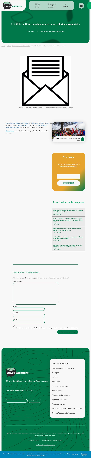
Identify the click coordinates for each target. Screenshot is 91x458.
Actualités (56, 384)
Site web (15, 321)
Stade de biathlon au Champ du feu (52, 31)
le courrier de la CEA (25, 126)
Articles (9, 46)
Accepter (75, 454)
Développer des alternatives (52, 5)
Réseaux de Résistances (61, 397)
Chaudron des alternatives (40, 124)
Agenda (55, 379)
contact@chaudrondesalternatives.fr (21, 393)
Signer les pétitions (59, 402)
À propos (65, 5)
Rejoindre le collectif (60, 388)
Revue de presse (58, 406)
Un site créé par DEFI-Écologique (45, 447)
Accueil (3, 46)
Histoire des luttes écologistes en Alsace (67, 411)
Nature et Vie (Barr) (22, 124)
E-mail (15, 314)
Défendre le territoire (38, 5)
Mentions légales (34, 442)
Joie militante (57, 393)
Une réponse (10, 132)
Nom (15, 308)
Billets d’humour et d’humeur (63, 415)
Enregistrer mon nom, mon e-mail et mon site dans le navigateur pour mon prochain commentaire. (45, 329)
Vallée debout (10, 124)
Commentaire (18, 283)
